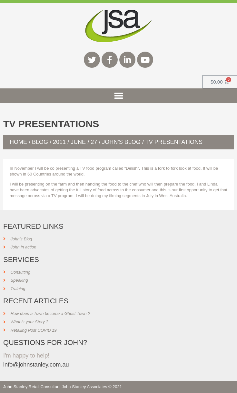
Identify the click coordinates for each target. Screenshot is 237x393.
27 (94, 142)
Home (18, 142)
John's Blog (121, 142)
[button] (118, 95)
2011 (59, 142)
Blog (40, 142)
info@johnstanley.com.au (36, 364)
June (78, 142)
